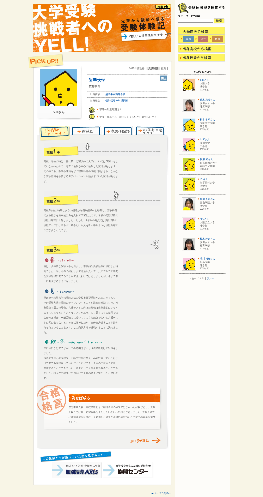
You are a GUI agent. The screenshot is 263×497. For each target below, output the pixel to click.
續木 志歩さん (207, 99)
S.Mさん (204, 79)
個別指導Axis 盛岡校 (116, 100)
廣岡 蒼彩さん (207, 199)
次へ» (210, 278)
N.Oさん (204, 218)
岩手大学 (97, 80)
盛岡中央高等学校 (115, 94)
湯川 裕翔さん (207, 258)
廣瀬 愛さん (206, 159)
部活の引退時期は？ (110, 109)
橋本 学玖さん (207, 119)
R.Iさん (204, 179)
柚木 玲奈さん (207, 238)
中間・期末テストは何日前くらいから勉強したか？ (128, 116)
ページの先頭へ (162, 493)
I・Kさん (205, 139)
